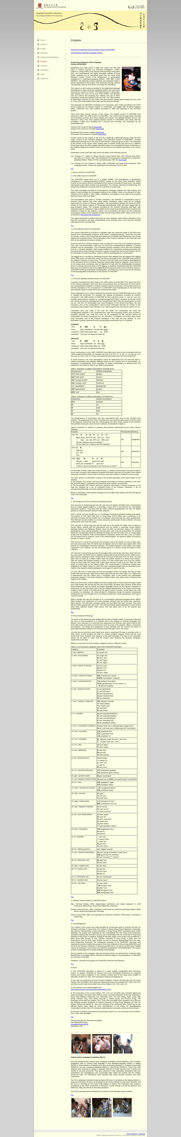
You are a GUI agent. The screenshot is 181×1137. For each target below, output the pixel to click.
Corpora (43, 61)
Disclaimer (142, 1133)
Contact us (44, 78)
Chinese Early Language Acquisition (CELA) (87, 53)
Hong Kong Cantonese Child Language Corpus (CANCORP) (93, 50)
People (43, 49)
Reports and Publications (49, 57)
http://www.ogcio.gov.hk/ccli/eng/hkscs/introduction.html (91, 989)
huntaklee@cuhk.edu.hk (79, 1024)
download (97, 127)
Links (42, 74)
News (42, 40)
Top (72, 169)
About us (43, 44)
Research (44, 53)
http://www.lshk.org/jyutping (90, 215)
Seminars (43, 66)
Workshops (44, 70)
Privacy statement (132, 1133)
